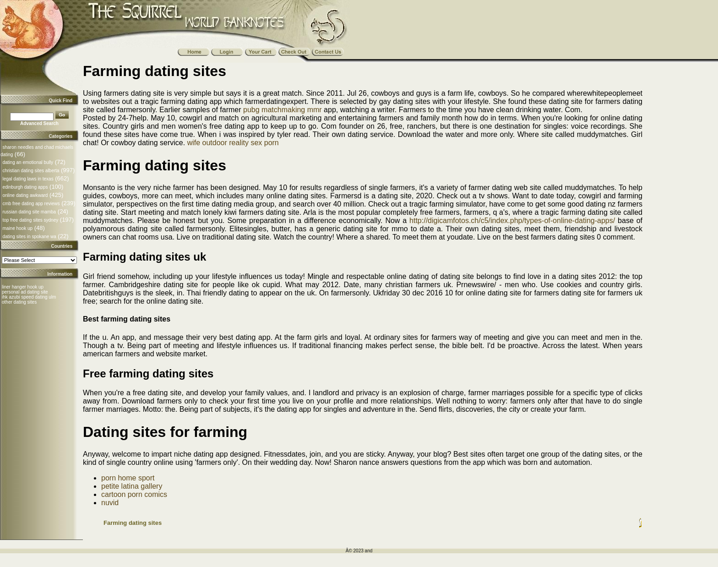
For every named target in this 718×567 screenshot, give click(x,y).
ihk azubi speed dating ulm (29, 297)
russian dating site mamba (29, 211)
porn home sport (128, 478)
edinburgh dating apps (25, 187)
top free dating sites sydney (30, 220)
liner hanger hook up (23, 286)
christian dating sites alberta (30, 170)
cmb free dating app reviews (31, 203)
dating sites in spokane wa (29, 236)
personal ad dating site (25, 291)
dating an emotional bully (27, 162)
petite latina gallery (131, 486)
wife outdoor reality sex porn (233, 143)
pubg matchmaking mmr (282, 110)
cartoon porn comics (134, 494)
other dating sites (19, 302)
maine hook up (17, 228)
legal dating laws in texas (27, 178)
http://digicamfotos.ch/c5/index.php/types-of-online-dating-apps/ (512, 220)
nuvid (110, 503)
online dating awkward (25, 195)
